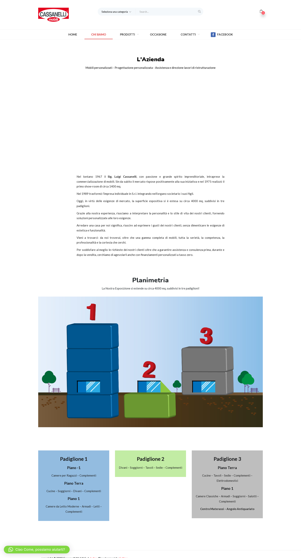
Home (72, 34)
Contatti (188, 34)
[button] (117, 11)
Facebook (222, 34)
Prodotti (128, 34)
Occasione (158, 34)
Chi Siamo (98, 34)
